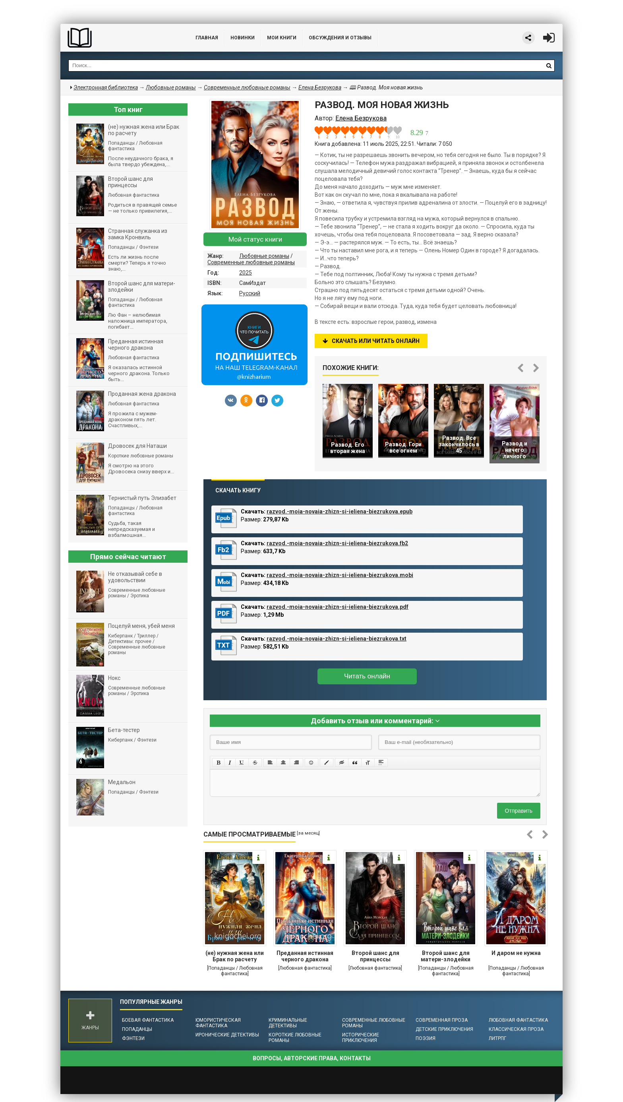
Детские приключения (444, 1029)
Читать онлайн (367, 676)
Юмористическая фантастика (218, 1022)
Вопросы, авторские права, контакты (312, 1058)
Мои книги (281, 38)
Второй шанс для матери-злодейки (445, 956)
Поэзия (425, 1038)
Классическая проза (516, 1029)
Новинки (242, 38)
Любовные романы (264, 256)
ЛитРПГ (497, 1038)
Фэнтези (133, 1038)
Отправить (518, 811)
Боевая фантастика (148, 1020)
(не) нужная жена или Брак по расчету (234, 956)
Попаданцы (137, 1029)
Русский (249, 293)
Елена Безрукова (319, 87)
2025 (245, 272)
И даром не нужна (516, 953)
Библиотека (120, 38)
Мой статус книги (255, 239)
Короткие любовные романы (295, 1037)
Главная (206, 38)
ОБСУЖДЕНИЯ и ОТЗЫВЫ (340, 38)
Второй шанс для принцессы (375, 956)
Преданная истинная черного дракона (305, 956)
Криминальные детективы (288, 1022)
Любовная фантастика (518, 1020)
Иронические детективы (227, 1035)
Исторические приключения (360, 1037)
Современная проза (442, 1020)
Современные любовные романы (251, 262)
